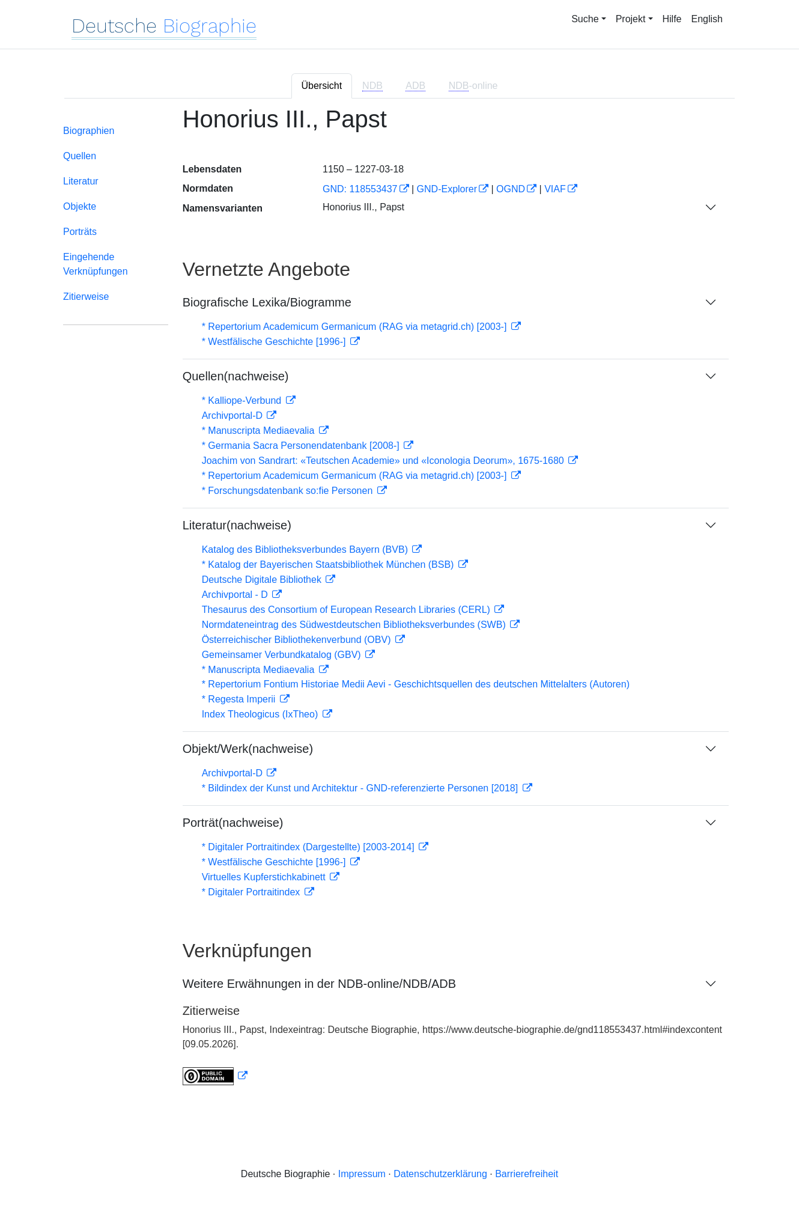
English (707, 19)
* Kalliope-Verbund (243, 400)
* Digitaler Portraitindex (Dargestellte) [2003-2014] (309, 847)
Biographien (88, 131)
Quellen (79, 156)
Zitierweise (86, 296)
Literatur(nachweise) (237, 525)
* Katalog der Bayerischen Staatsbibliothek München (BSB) (329, 564)
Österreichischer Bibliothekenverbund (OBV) (297, 640)
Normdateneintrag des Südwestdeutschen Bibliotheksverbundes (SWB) (355, 625)
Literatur (81, 181)
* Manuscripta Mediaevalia (259, 430)
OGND (510, 189)
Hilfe (672, 19)
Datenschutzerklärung (440, 1174)
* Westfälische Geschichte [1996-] (275, 342)
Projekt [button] (631, 19)
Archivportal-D (234, 415)
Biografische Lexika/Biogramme (267, 302)
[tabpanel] (399, 603)
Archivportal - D (236, 594)
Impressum (362, 1174)
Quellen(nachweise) (236, 376)
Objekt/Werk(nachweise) (248, 748)
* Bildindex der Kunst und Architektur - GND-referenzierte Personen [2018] (361, 788)
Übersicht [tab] (322, 86)
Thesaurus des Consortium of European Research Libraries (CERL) (347, 609)
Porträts (80, 232)
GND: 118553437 (360, 189)
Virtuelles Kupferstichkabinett (265, 877)
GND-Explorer (447, 189)
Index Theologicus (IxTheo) (261, 714)
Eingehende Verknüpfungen (95, 264)
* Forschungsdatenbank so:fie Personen (288, 491)
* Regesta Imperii (240, 699)
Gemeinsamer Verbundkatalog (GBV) (282, 655)
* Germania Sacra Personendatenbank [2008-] (302, 445)
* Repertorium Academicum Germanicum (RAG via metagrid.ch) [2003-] (355, 326)
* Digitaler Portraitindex (252, 892)
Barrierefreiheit (526, 1174)
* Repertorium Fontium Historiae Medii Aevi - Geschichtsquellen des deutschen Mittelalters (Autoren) (416, 684)
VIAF (555, 189)
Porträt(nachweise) (233, 822)
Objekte (79, 206)
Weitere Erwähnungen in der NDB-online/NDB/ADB (319, 983)
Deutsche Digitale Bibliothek (263, 579)
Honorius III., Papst (363, 207)
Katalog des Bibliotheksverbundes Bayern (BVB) (306, 549)
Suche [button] (584, 19)
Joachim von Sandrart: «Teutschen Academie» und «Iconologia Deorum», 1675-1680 (384, 460)
